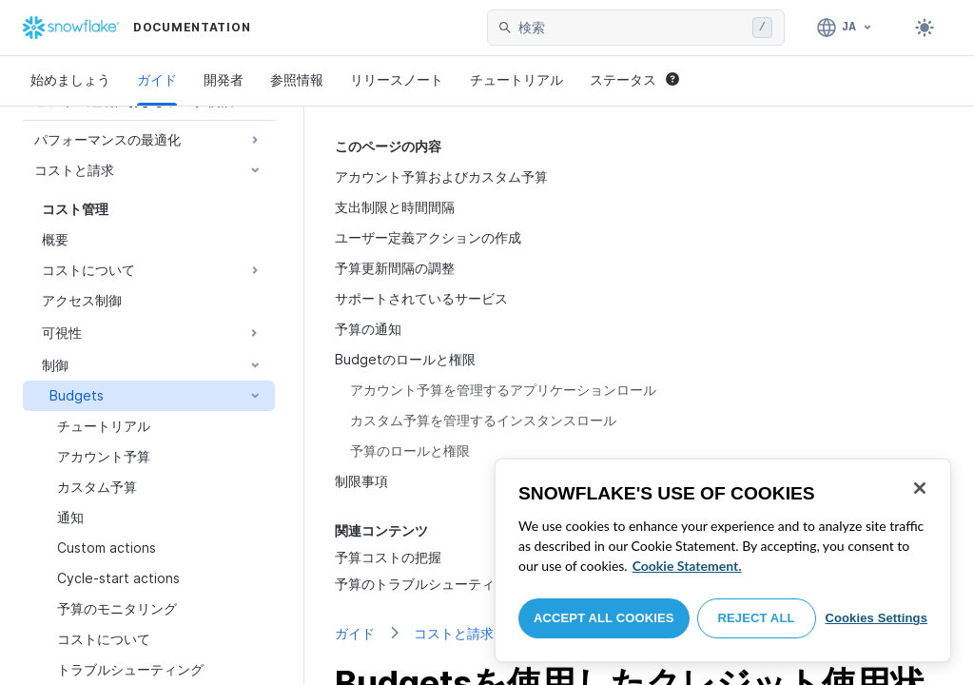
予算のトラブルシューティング (428, 584)
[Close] (920, 488)
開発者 (224, 79)
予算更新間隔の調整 (395, 268)
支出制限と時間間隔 (395, 207)
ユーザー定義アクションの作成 (428, 237)
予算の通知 (368, 329)
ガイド (157, 79)
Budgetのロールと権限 (405, 359)
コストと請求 (454, 633)
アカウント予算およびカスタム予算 (441, 176)
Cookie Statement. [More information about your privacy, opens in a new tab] (687, 566)
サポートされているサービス (421, 298)
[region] (723, 560)
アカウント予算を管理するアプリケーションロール (503, 390)
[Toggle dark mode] (925, 28)
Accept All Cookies (604, 618)
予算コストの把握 (388, 557)
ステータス (634, 79)
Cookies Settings (876, 618)
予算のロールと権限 (410, 450)
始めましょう (70, 79)
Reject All (756, 618)
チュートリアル (516, 79)
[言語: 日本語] (845, 28)
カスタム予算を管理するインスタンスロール (483, 420)
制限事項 (361, 481)
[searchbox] (631, 27)
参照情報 (296, 79)
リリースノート (396, 79)
